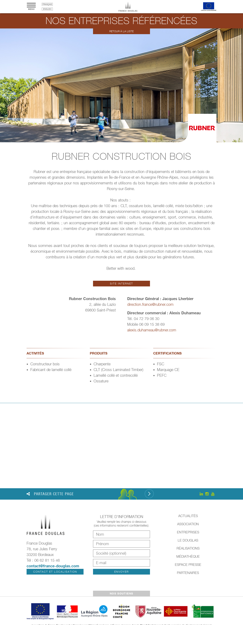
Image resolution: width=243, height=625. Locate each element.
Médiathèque (188, 556)
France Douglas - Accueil (131, 7)
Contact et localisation (55, 571)
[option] (121, 85)
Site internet (121, 283)
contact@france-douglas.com (53, 566)
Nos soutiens (121, 593)
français (47, 4)
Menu (31, 7)
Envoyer (121, 571)
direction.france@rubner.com (150, 304)
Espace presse (188, 565)
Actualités (188, 516)
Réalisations (188, 548)
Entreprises (188, 532)
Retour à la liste (121, 31)
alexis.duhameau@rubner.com (151, 330)
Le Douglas (188, 540)
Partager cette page (50, 494)
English (47, 9)
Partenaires (188, 573)
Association (188, 524)
